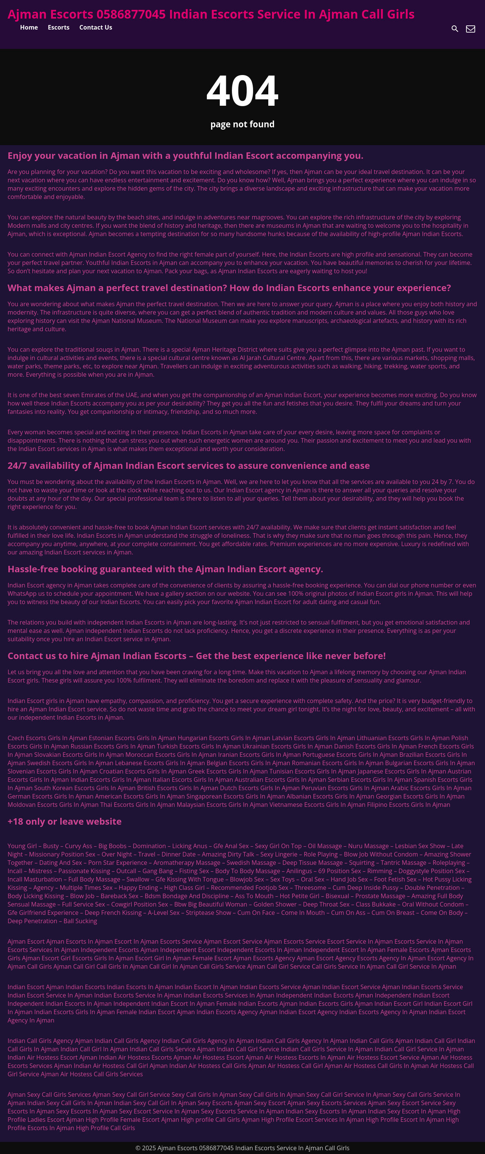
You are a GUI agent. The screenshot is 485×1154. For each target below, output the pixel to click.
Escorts (58, 27)
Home (29, 27)
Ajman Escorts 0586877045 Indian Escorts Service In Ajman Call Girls (211, 14)
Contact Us (96, 27)
